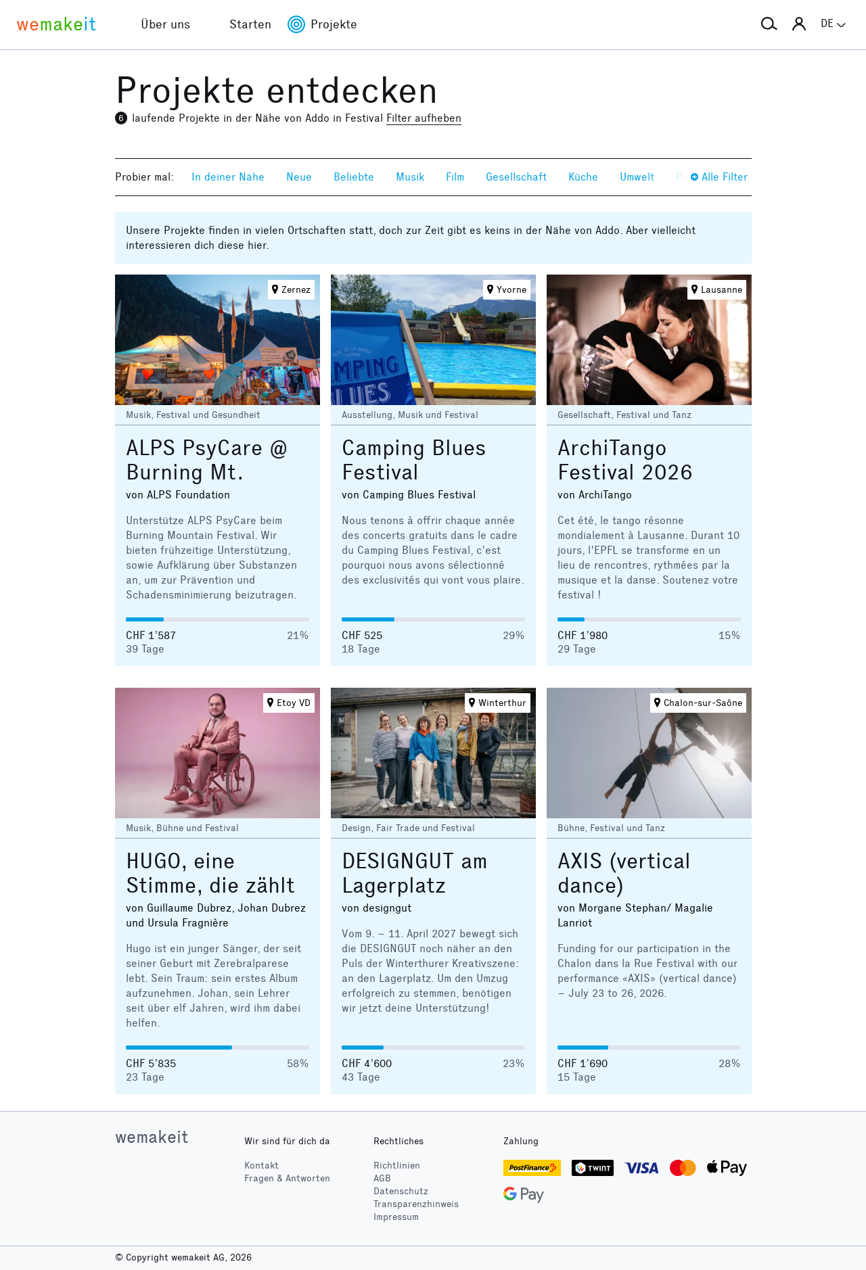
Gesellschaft (516, 176)
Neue (299, 176)
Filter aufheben (423, 118)
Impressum (396, 1217)
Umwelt (637, 176)
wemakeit (151, 1137)
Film (455, 176)
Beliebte (354, 176)
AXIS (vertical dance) (624, 873)
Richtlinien (396, 1165)
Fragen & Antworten (287, 1178)
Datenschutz (400, 1191)
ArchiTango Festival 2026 (625, 460)
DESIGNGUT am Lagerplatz (415, 873)
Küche (583, 176)
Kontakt (261, 1165)
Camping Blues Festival (414, 460)
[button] (769, 24)
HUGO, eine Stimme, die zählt (210, 873)
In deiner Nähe (228, 176)
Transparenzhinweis (416, 1204)
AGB (382, 1178)
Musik (410, 176)
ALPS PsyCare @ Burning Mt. (207, 460)
